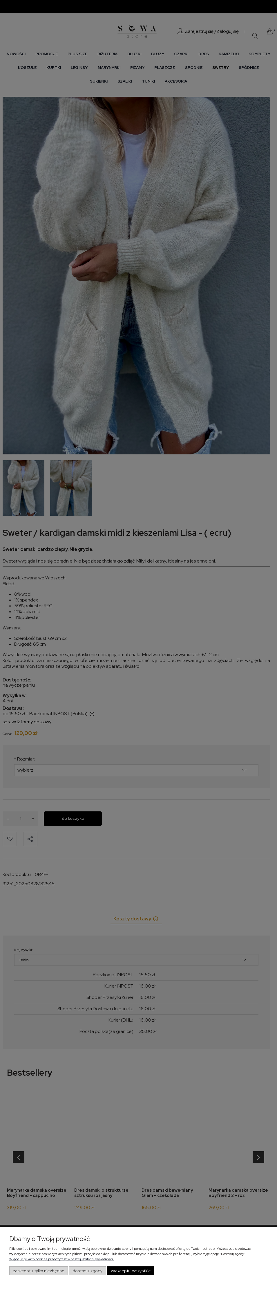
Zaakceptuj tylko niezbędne (38, 1270)
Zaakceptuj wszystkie (131, 1270)
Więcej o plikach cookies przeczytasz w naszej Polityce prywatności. (61, 1259)
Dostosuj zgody (87, 1270)
